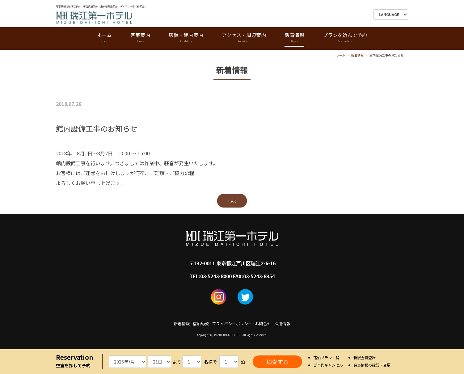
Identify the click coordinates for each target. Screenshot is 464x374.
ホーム (104, 37)
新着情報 (294, 37)
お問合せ (263, 323)
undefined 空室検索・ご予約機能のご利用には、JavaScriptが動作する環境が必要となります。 (127, 361)
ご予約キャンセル (328, 365)
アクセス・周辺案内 (244, 37)
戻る (232, 200)
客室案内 (140, 37)
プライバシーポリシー (232, 323)
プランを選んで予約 (345, 37)
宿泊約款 (201, 323)
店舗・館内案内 (186, 37)
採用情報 (282, 323)
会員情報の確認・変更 (371, 365)
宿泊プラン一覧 (326, 357)
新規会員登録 (364, 357)
